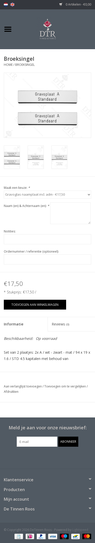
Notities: (10, 231)
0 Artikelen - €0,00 (75, 4)
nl (6, 5)
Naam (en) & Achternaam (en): (26, 206)
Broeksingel (25, 65)
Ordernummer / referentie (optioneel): (31, 251)
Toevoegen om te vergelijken (65, 386)
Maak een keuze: (17, 188)
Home (8, 65)
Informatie (13, 324)
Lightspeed (80, 530)
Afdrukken (11, 391)
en (12, 5)
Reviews (60, 324)
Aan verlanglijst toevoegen (23, 386)
